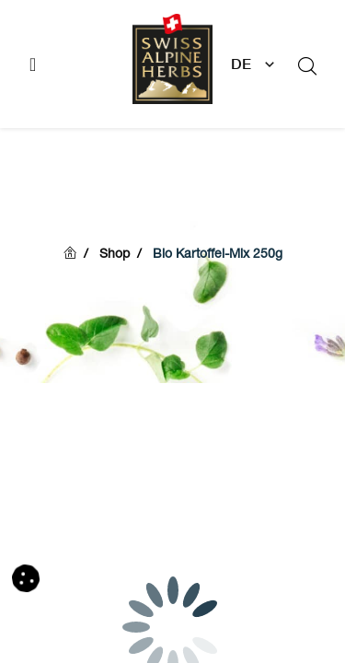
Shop (114, 255)
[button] (26, 578)
